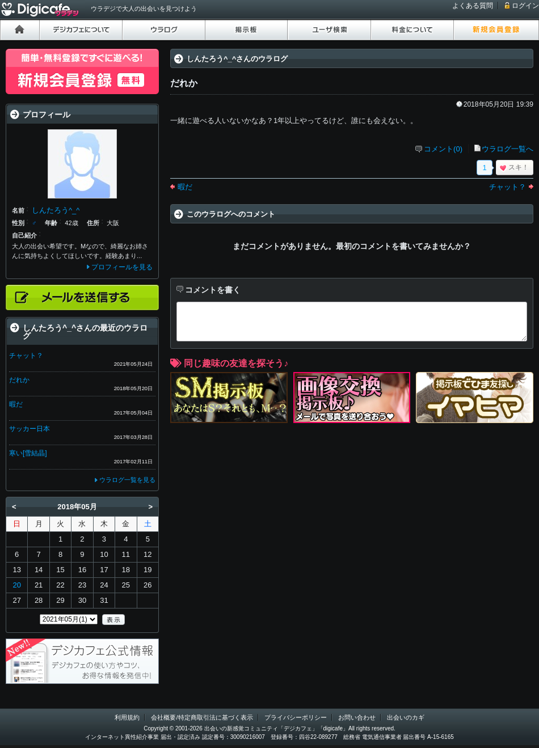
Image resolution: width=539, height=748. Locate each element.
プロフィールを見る (122, 267)
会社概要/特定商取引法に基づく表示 (201, 717)
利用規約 (127, 717)
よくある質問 (472, 6)
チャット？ (507, 187)
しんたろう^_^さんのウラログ (237, 58)
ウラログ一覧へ (507, 149)
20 (16, 585)
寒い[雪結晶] (28, 453)
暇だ (185, 187)
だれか (19, 380)
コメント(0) (443, 149)
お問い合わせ (357, 717)
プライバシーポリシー (295, 717)
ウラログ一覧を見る (127, 479)
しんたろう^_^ (55, 210)
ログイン (525, 6)
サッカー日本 (29, 429)
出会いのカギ (405, 717)
